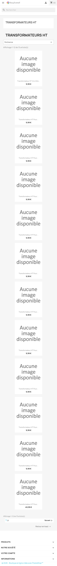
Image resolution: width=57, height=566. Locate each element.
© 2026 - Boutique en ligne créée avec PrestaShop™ (22, 563)
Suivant (49, 520)
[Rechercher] (28, 10)
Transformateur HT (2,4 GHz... (28, 81)
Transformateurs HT (21, 22)
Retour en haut (43, 526)
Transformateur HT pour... (28, 119)
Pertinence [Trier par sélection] (28, 42)
